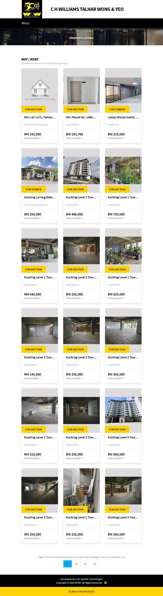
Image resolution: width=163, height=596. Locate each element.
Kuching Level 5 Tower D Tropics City (123, 437)
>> (95, 564)
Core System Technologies (89, 579)
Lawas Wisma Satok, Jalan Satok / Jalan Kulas (123, 117)
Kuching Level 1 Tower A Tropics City (123, 197)
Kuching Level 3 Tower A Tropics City (81, 277)
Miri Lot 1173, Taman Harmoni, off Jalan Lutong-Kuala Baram (39, 117)
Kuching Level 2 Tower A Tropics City (123, 357)
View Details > (32, 138)
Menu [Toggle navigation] (26, 23)
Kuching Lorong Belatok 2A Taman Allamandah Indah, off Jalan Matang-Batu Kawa (39, 197)
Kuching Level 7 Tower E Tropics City (81, 197)
